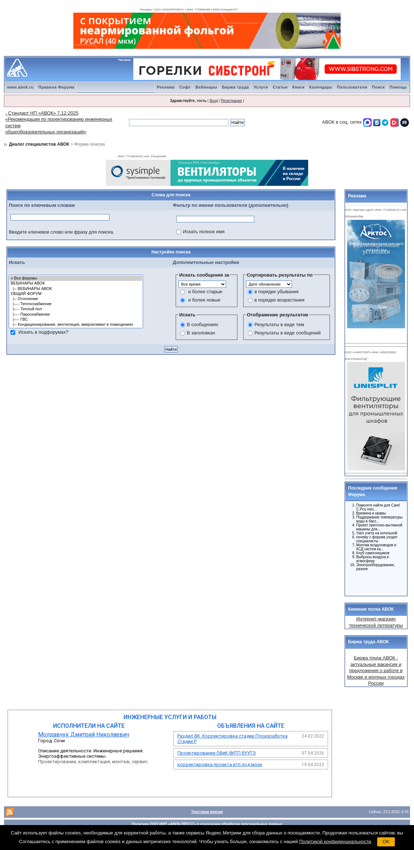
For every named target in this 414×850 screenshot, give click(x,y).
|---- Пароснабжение (76, 314)
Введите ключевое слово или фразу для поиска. (61, 232)
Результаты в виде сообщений (287, 333)
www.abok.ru (20, 87)
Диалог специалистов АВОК (39, 144)
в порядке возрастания (279, 300)
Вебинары (206, 87)
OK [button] (386, 841)
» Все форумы (76, 278)
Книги (298, 87)
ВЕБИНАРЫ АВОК (76, 283)
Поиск (378, 87)
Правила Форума (56, 87)
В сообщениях (202, 324)
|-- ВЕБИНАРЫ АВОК (76, 288)
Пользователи (352, 87)
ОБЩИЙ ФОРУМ (76, 293)
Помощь (398, 87)
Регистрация (231, 101)
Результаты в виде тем (279, 324)
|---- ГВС (76, 319)
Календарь (320, 87)
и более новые (204, 300)
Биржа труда (235, 87)
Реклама (166, 87)
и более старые (205, 291)
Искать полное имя (203, 231)
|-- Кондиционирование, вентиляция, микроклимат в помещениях (76, 324)
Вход (214, 101)
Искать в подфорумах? (43, 332)
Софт (185, 87)
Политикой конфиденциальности (335, 841)
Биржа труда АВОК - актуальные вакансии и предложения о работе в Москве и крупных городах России (376, 670)
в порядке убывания (276, 291)
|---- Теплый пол (76, 309)
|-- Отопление (76, 299)
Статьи (280, 87)
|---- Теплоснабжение (76, 304)
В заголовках (201, 333)
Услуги (261, 87)
